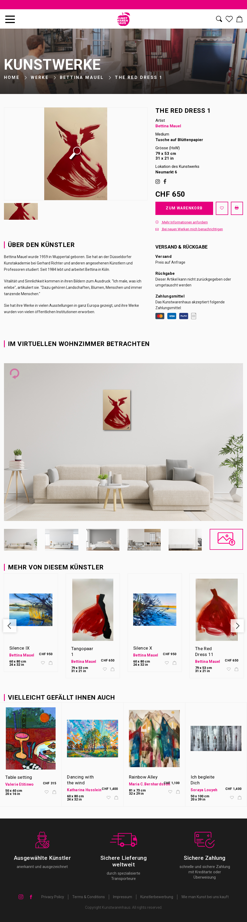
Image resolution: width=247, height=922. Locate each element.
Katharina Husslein (84, 790)
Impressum (122, 897)
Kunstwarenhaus (116, 907)
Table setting (18, 777)
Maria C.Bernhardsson (149, 784)
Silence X (142, 648)
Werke (40, 77)
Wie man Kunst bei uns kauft (205, 897)
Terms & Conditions (88, 897)
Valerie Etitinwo (19, 784)
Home (12, 77)
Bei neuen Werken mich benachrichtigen (189, 229)
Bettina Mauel (82, 77)
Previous (9, 625)
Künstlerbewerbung (156, 897)
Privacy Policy (52, 897)
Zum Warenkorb (184, 208)
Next (237, 625)
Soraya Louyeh (204, 790)
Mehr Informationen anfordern (181, 222)
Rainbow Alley (143, 777)
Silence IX (19, 648)
